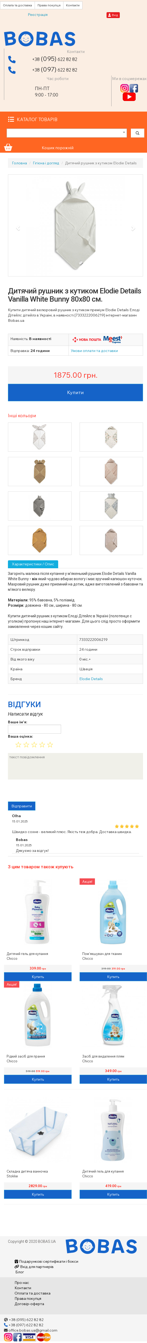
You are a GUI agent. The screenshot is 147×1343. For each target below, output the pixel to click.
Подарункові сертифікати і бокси (46, 1261)
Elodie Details (91, 678)
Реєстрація (38, 14)
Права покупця (49, 5)
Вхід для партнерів (34, 1266)
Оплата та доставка (17, 5)
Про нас (22, 1282)
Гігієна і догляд (46, 163)
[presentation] (48, 791)
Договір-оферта (29, 1303)
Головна (19, 163)
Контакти (73, 5)
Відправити (21, 806)
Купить (38, 976)
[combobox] (67, 133)
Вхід (113, 15)
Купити (75, 392)
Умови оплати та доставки (94, 350)
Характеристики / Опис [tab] (33, 564)
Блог (19, 1272)
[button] (18, 228)
